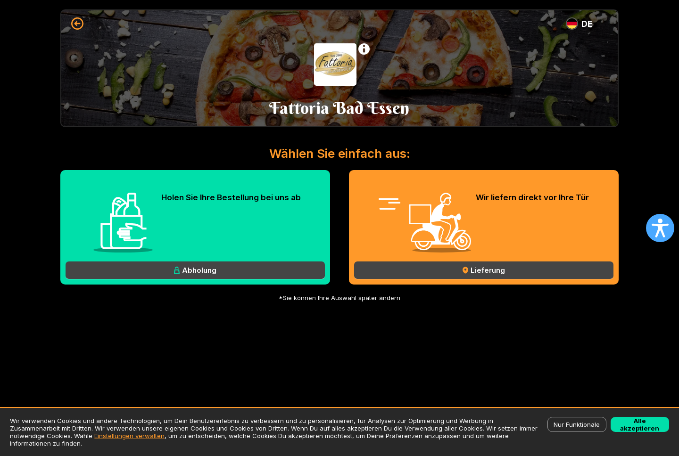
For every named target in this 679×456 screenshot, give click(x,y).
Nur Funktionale (577, 424)
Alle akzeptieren (639, 424)
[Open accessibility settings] (660, 228)
